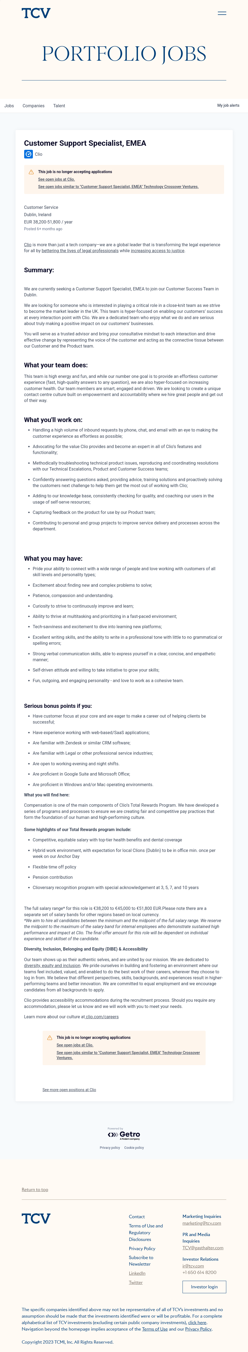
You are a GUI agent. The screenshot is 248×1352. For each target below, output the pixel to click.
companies (34, 105)
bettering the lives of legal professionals (80, 250)
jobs (9, 105)
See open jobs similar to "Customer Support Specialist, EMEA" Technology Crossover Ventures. (118, 186)
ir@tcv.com (193, 1266)
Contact (137, 1217)
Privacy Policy (142, 1249)
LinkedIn (137, 1273)
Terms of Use (155, 1329)
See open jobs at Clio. (56, 179)
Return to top (35, 1189)
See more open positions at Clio (69, 1090)
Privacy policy (110, 1148)
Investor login (204, 1287)
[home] (70, 13)
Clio (28, 244)
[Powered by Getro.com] (124, 1134)
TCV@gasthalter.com (203, 1248)
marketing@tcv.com (202, 1223)
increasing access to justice (157, 250)
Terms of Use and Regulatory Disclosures (146, 1232)
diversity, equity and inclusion (52, 965)
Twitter (136, 1282)
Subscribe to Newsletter (141, 1261)
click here (197, 1322)
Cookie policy (134, 1148)
